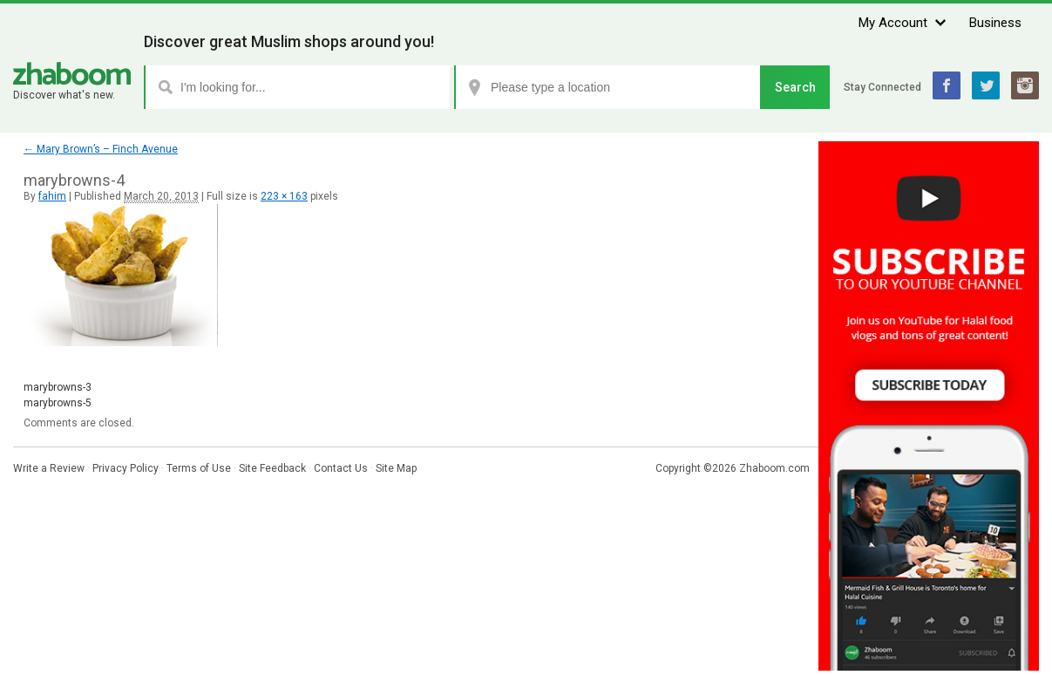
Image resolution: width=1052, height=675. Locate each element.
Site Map (396, 468)
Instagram (1025, 85)
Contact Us (341, 468)
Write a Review (49, 468)
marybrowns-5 (58, 403)
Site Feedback (272, 468)
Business (995, 23)
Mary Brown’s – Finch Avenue (101, 149)
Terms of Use (198, 468)
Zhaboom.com (774, 468)
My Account (893, 23)
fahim (52, 196)
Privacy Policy (125, 468)
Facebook (946, 85)
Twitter (986, 85)
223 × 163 (284, 196)
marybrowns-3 (58, 387)
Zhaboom (72, 73)
